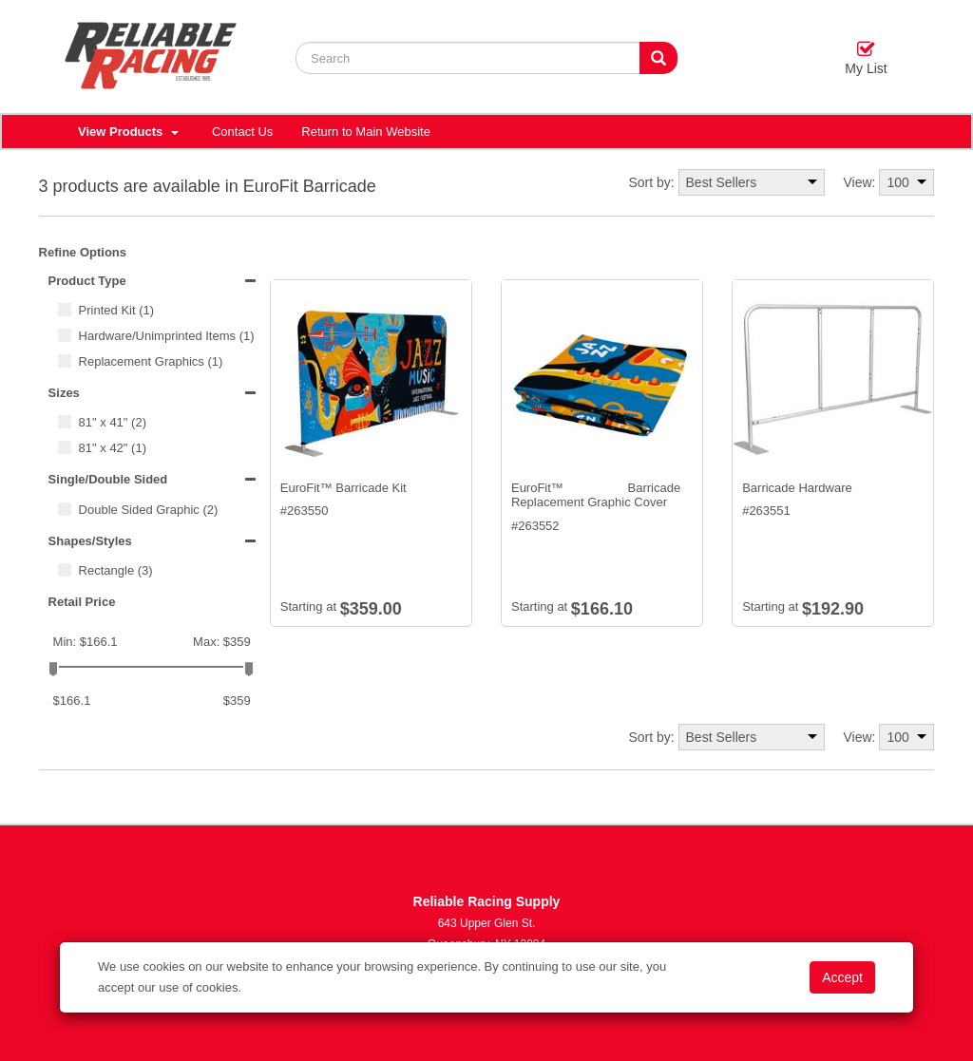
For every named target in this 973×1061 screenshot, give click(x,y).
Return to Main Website (365, 131)
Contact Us (242, 131)
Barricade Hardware (797, 488)
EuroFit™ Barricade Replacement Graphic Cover (595, 495)
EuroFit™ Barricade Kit (343, 488)
